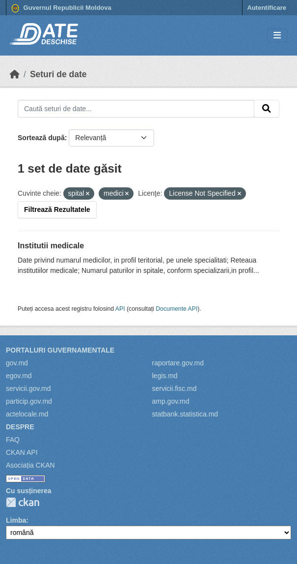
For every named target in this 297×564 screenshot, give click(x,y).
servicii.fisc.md (174, 388)
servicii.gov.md (28, 388)
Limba (16, 520)
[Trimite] (266, 109)
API (120, 308)
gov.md (17, 363)
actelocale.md (27, 414)
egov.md (19, 376)
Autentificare (266, 7)
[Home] (15, 74)
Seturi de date (58, 74)
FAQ (13, 440)
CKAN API (22, 452)
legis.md (165, 376)
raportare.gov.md (178, 363)
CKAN (22, 502)
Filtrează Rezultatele (57, 209)
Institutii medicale (51, 245)
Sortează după (41, 138)
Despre (20, 427)
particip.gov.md (29, 401)
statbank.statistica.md (185, 414)
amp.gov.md (170, 401)
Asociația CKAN (30, 465)
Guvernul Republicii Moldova (61, 8)
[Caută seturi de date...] (136, 109)
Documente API (176, 308)
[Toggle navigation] (277, 36)
